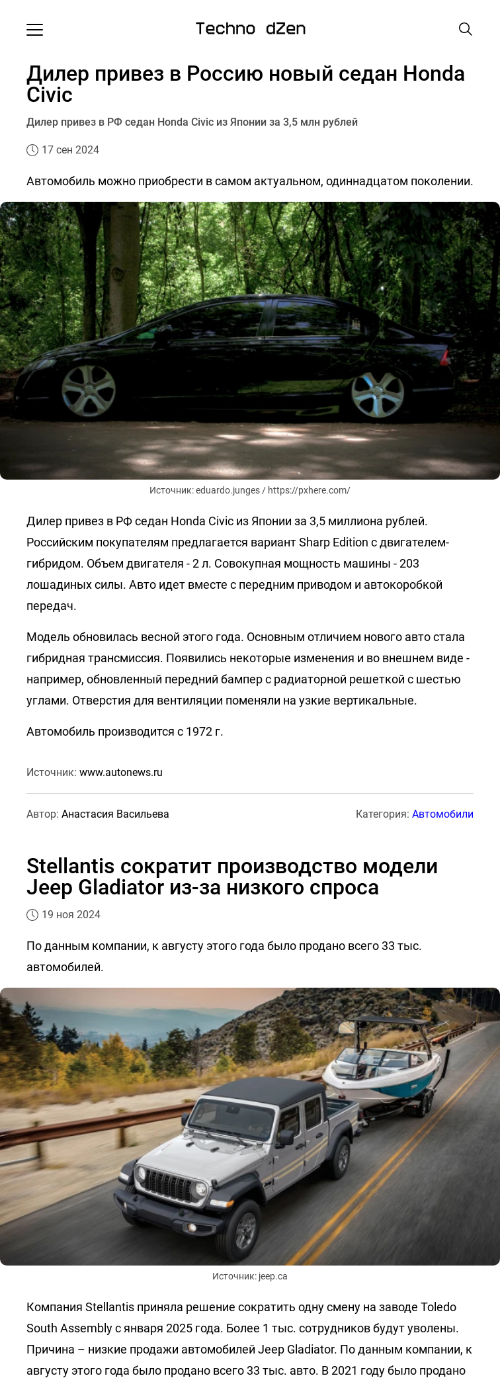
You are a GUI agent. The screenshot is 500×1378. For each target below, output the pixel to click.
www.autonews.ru (121, 772)
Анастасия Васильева (115, 814)
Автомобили (443, 814)
